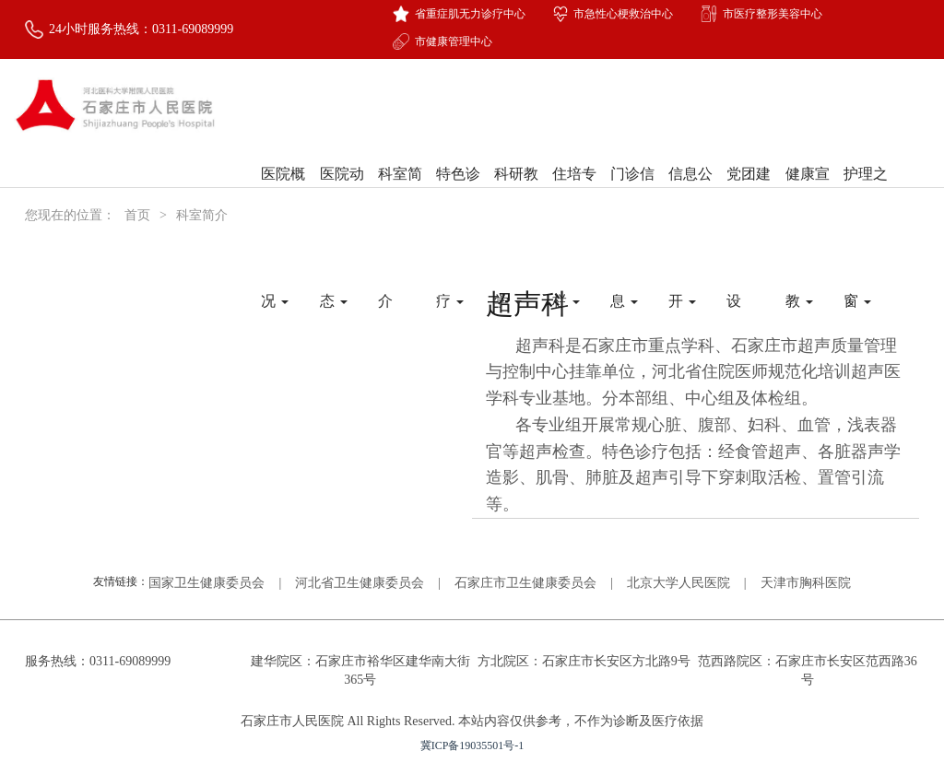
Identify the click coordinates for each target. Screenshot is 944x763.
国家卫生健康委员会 (206, 583)
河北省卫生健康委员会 (359, 583)
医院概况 (283, 196)
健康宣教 (807, 196)
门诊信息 (632, 196)
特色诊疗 (458, 196)
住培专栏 (574, 196)
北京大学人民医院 (678, 583)
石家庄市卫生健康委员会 (525, 583)
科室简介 (400, 196)
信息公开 (690, 196)
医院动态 (342, 196)
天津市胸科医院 (806, 583)
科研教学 (516, 196)
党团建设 (748, 196)
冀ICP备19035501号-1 (472, 745)
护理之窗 (866, 196)
